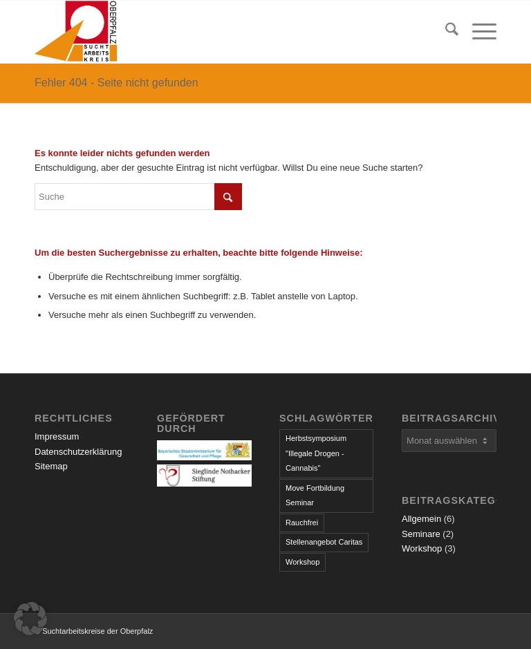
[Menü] (477, 32)
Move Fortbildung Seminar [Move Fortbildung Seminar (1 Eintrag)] (315, 495)
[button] (30, 618)
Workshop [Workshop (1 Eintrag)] (302, 562)
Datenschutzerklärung (78, 451)
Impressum (57, 436)
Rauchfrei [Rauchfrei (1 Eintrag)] (302, 522)
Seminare (421, 534)
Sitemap (51, 466)
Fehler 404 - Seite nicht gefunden (116, 82)
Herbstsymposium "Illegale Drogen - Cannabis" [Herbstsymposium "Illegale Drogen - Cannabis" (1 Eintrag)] (316, 453)
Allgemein (421, 519)
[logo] (76, 32)
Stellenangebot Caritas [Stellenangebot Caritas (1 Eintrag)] (324, 542)
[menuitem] (444, 32)
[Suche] (444, 32)
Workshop (422, 548)
